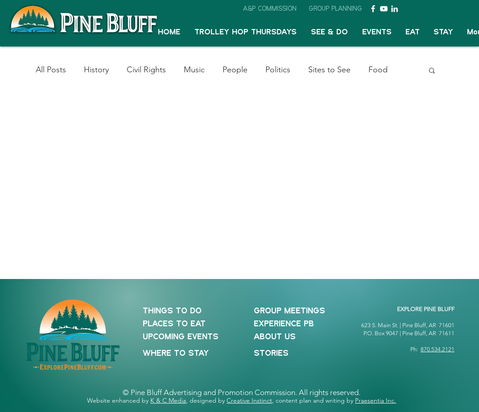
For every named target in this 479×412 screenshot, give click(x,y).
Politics (277, 70)
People (235, 70)
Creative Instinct (249, 400)
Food (378, 70)
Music (194, 70)
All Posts (51, 70)
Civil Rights (146, 70)
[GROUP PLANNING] (335, 8)
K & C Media (168, 400)
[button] (329, 32)
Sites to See (329, 70)
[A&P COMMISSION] (270, 8)
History (96, 70)
